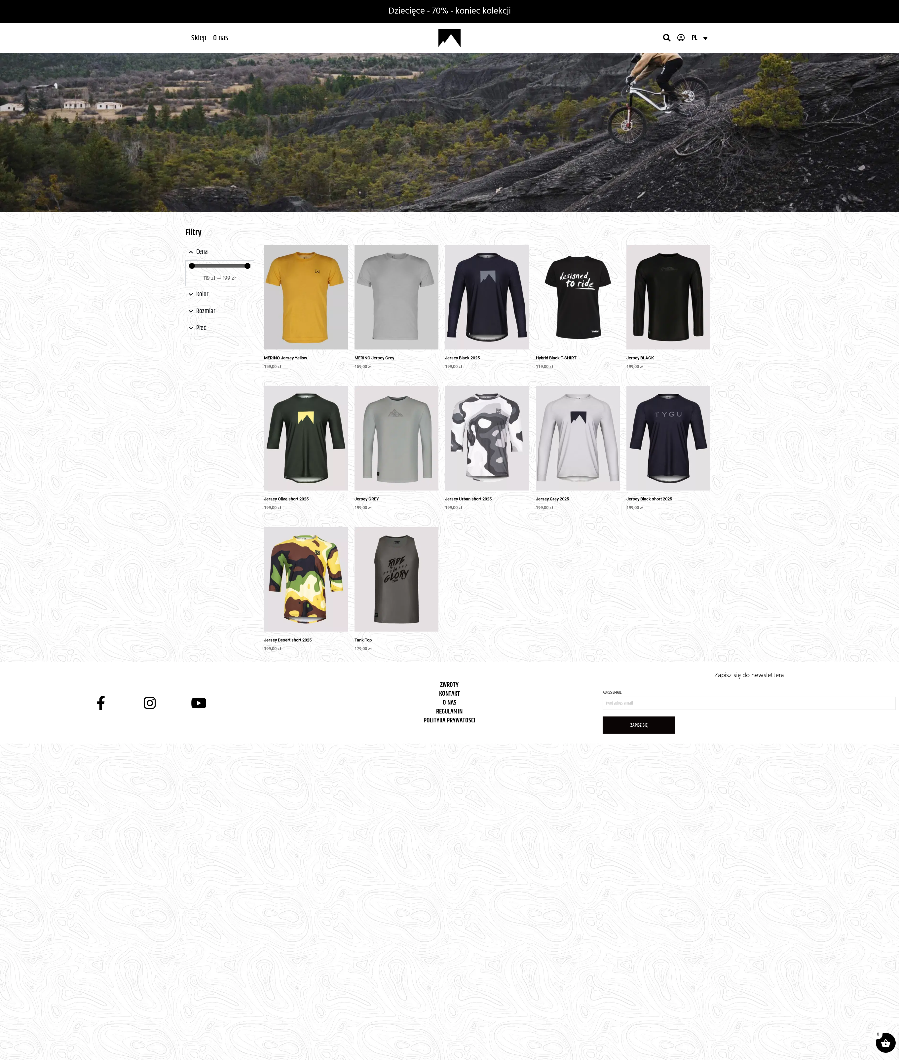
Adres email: (749, 699)
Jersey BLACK (640, 357)
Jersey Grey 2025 (552, 498)
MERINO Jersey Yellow (285, 357)
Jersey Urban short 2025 (468, 498)
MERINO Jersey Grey (374, 357)
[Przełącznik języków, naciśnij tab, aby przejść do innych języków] (699, 38)
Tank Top (363, 640)
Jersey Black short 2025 (649, 498)
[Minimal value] (219, 266)
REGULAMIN (449, 711)
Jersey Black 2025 (462, 357)
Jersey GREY (367, 498)
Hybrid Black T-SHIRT (556, 357)
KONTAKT (449, 693)
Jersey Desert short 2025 (288, 640)
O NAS (449, 702)
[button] (199, 38)
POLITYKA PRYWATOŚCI (449, 720)
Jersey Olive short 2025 (286, 498)
